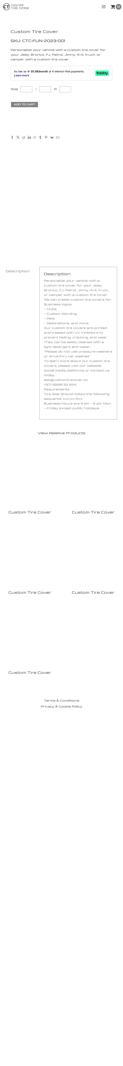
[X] (19, 137)
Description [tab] (18, 271)
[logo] (16, 5)
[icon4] (77, 690)
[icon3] (67, 690)
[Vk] (53, 137)
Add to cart (24, 104)
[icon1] (46, 690)
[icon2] (56, 690)
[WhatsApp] (36, 137)
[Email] (59, 137)
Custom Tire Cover (29, 512)
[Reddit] (25, 137)
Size (15, 89)
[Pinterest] (47, 137)
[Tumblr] (41, 137)
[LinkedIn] (30, 137)
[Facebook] (13, 137)
